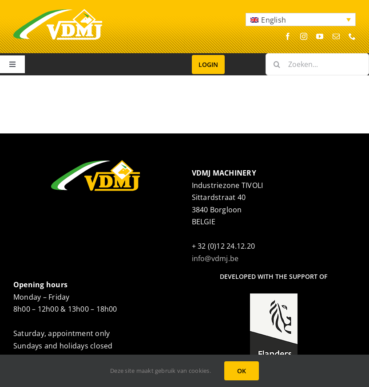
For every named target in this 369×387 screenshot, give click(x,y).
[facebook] (287, 36)
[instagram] (303, 36)
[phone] (352, 36)
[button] (301, 19)
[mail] (336, 36)
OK (241, 371)
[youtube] (319, 36)
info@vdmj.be (215, 258)
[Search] (277, 64)
